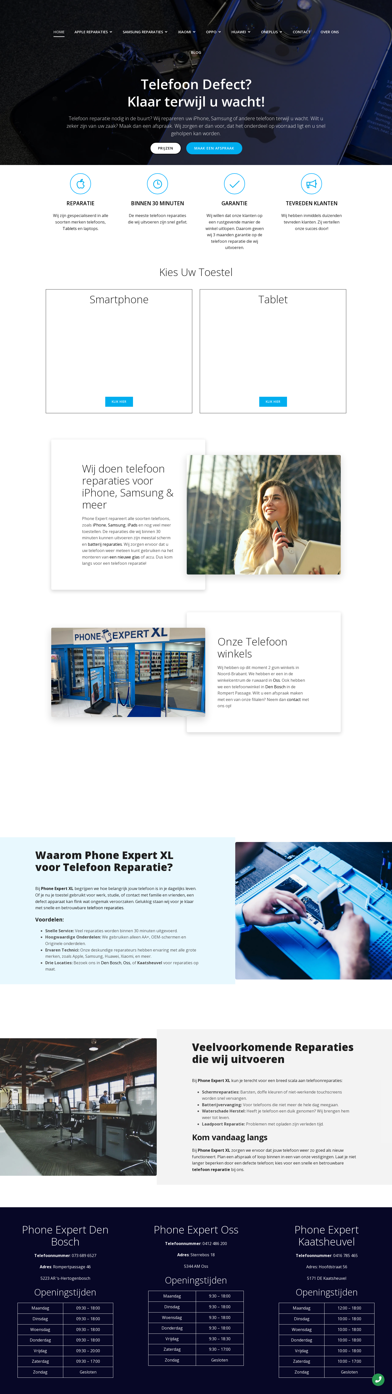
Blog (196, 52)
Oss (276, 680)
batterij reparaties (105, 544)
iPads (133, 525)
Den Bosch (275, 687)
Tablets (69, 228)
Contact (301, 31)
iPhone (99, 525)
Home (59, 31)
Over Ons (329, 31)
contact (294, 699)
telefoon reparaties (105, 907)
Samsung (117, 525)
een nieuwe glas (125, 557)
